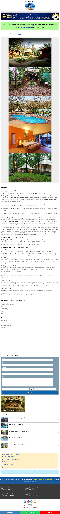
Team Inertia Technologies (33, 507)
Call (10, 12)
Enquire (29, 12)
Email (3, 362)
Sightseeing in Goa (8, 464)
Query (3, 376)
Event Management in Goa (10, 462)
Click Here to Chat (25, 27)
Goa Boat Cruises (8, 467)
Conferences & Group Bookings (12, 459)
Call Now (10, 512)
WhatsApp (30, 512)
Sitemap (30, 504)
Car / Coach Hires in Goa (10, 456)
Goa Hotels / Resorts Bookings (11, 454)
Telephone (4, 367)
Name (3, 358)
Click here (36, 471)
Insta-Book (50, 512)
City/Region (4, 372)
